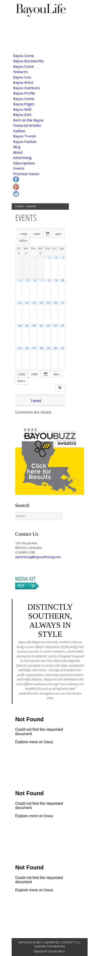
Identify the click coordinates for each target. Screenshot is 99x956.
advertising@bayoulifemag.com (38, 557)
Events (18, 168)
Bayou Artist (23, 82)
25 (20, 348)
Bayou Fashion (25, 141)
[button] (60, 388)
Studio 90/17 (56, 951)
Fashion (19, 130)
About (18, 152)
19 (27, 325)
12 (27, 303)
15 (48, 303)
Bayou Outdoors (26, 87)
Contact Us (70, 942)
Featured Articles (27, 125)
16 (55, 303)
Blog (16, 146)
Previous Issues (26, 173)
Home (19, 206)
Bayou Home (23, 98)
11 (20, 303)
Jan (58, 234)
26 (27, 348)
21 (41, 325)
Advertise (52, 942)
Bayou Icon (22, 77)
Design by (41, 951)
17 (62, 303)
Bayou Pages (24, 103)
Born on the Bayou (28, 120)
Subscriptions (24, 163)
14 (41, 303)
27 (34, 348)
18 (20, 325)
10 (62, 280)
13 (34, 303)
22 (48, 325)
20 (34, 325)
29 (48, 348)
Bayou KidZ (22, 109)
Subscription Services (49, 946)
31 (62, 348)
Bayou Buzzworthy (28, 60)
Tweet (35, 400)
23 (55, 325)
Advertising (22, 157)
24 (62, 325)
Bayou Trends (24, 136)
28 (41, 348)
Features (20, 71)
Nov (37, 234)
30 (55, 348)
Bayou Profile (24, 93)
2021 (24, 234)
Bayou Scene (23, 55)
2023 (23, 240)
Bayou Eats (22, 114)
